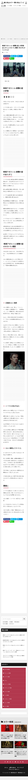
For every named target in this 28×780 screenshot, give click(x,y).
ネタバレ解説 (5, 623)
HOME (3, 38)
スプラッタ (11, 623)
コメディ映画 (7, 676)
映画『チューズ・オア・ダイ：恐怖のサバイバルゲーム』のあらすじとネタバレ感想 (13, 651)
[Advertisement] (14, 22)
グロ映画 (11, 621)
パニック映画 (7, 702)
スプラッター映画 (17, 5)
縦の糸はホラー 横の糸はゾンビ (14, 2)
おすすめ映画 (5, 621)
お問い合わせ (12, 767)
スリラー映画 (7, 691)
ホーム (6, 767)
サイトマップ (20, 767)
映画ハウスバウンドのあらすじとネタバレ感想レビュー (13, 646)
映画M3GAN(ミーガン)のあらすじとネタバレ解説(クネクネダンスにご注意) (14, 641)
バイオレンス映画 (8, 698)
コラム (5, 680)
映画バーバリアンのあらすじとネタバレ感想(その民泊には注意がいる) (14, 635)
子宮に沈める (16, 621)
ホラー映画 (3, 5)
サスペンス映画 (7, 684)
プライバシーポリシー (14, 769)
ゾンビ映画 (9, 5)
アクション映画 (7, 673)
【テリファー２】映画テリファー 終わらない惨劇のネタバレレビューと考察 (14, 656)
